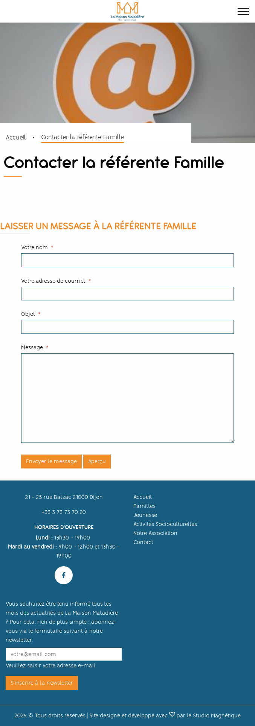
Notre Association (155, 533)
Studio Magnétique (217, 715)
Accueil (16, 137)
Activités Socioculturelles (165, 524)
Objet (28, 314)
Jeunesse (145, 515)
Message (32, 347)
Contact (143, 542)
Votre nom (34, 247)
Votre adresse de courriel (53, 281)
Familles (144, 506)
